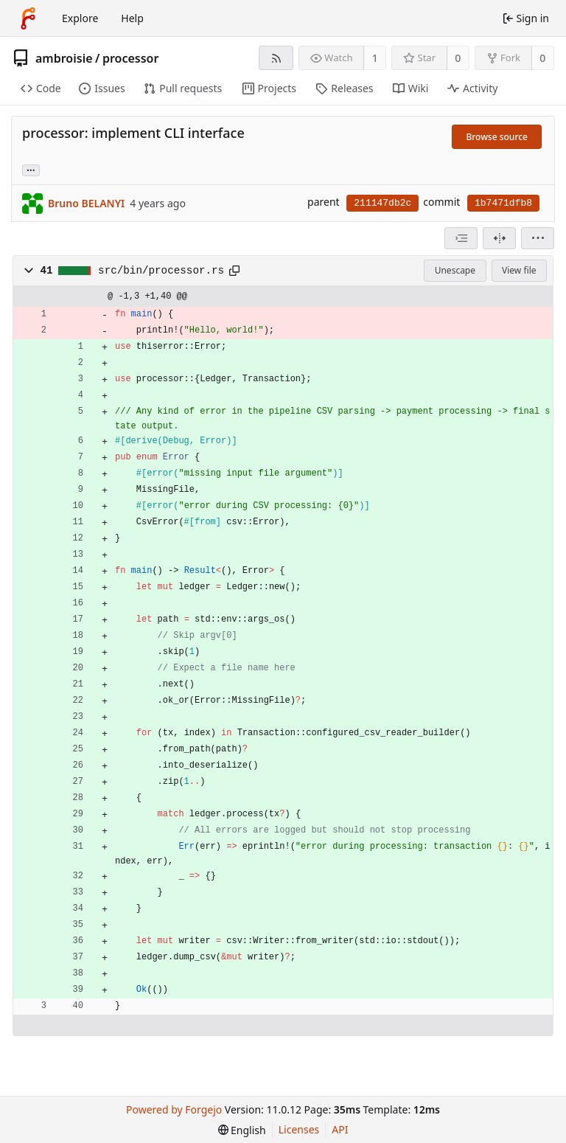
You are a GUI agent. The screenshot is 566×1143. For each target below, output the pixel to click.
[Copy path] (234, 270)
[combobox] (461, 238)
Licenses (299, 1129)
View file (519, 270)
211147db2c (382, 203)
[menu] (537, 238)
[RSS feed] (276, 58)
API (340, 1129)
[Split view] (499, 238)
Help (132, 18)
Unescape (455, 270)
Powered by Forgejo (174, 1109)
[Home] (28, 18)
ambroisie (64, 58)
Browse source (497, 137)
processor (130, 58)
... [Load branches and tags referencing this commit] (31, 169)
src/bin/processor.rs (161, 271)
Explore (80, 18)
